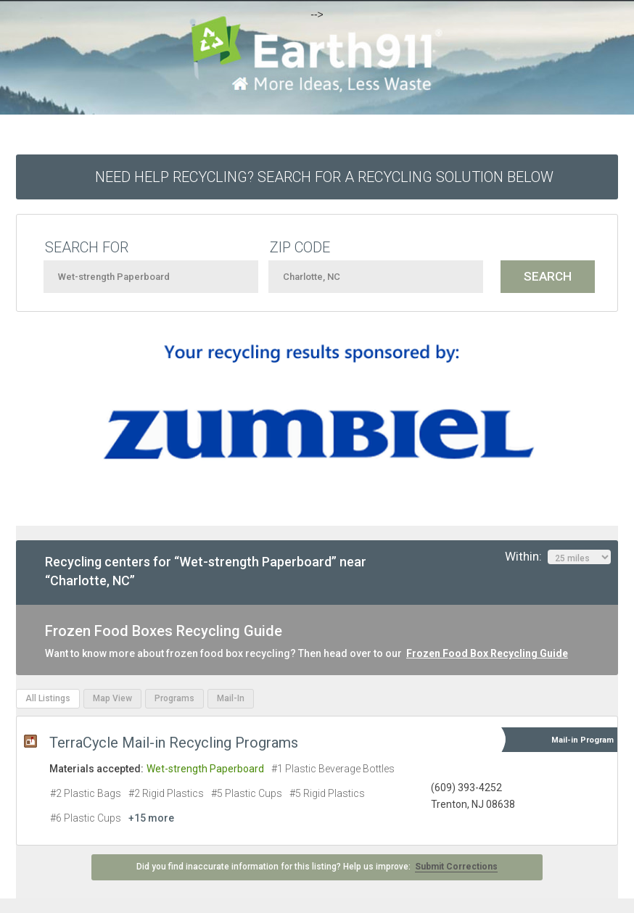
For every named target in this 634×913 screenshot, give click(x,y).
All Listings (47, 698)
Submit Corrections (456, 867)
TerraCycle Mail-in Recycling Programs (173, 742)
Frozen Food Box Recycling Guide (487, 653)
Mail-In (230, 698)
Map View (112, 698)
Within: (558, 557)
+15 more (151, 818)
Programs (174, 698)
